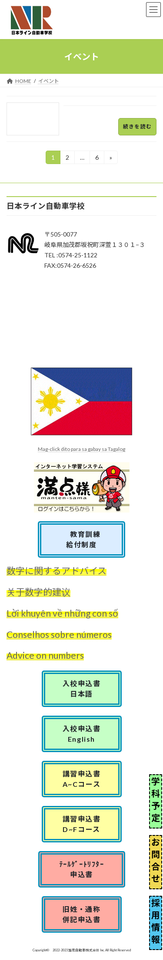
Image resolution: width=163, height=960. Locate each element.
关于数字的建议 (38, 591)
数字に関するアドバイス (56, 570)
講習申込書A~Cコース (82, 778)
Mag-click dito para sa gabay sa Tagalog (81, 449)
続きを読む (137, 126)
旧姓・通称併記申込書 (82, 914)
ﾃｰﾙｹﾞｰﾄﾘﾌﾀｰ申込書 (81, 869)
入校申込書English (82, 733)
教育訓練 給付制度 (85, 539)
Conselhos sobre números (59, 634)
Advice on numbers (45, 655)
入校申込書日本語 (82, 688)
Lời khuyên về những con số (62, 613)
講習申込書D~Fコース (82, 824)
